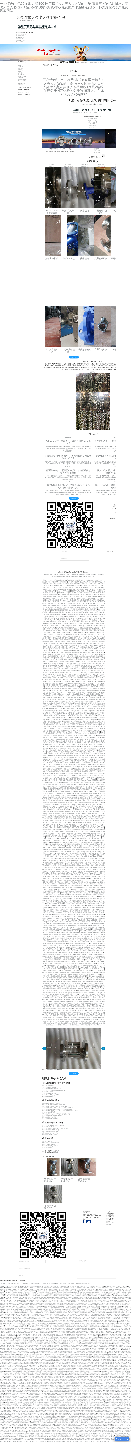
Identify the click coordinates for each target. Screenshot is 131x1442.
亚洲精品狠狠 (95, 790)
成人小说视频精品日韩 (11, 1306)
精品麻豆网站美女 (101, 1305)
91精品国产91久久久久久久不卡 (24, 1357)
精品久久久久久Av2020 (43, 1401)
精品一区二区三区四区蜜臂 (33, 1320)
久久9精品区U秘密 (43, 1300)
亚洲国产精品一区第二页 (70, 869)
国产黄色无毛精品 (84, 587)
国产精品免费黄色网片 (76, 1287)
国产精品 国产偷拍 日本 (112, 1380)
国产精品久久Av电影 (87, 761)
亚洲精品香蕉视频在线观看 (96, 840)
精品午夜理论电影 (76, 1435)
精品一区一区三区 (64, 594)
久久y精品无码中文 (79, 781)
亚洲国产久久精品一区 (54, 724)
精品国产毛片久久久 (88, 1314)
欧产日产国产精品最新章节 (60, 1380)
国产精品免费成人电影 (60, 580)
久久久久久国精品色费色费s (56, 831)
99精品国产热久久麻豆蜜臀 (73, 867)
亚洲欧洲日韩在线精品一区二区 (60, 717)
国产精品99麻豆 (61, 956)
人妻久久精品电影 (73, 840)
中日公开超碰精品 (53, 887)
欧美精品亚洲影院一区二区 (59, 697)
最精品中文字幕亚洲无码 (97, 969)
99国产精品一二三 (16, 1353)
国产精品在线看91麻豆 (52, 992)
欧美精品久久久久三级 (61, 654)
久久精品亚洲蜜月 (80, 894)
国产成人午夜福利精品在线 (92, 654)
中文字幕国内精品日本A (9, 1411)
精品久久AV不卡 (54, 911)
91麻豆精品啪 (66, 1365)
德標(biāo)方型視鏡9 (53, 1151)
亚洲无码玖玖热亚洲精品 (84, 723)
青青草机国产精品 (59, 1425)
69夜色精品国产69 (31, 1291)
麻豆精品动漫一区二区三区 (65, 838)
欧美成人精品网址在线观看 (99, 1337)
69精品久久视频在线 (106, 1354)
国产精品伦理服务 (60, 802)
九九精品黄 (38, 1367)
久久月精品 (19, 1411)
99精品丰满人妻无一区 (55, 759)
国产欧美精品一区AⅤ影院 (91, 979)
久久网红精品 (75, 1325)
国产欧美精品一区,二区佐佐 (80, 773)
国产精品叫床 (60, 1393)
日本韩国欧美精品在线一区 (115, 1363)
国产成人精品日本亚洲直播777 (45, 1415)
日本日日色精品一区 (89, 938)
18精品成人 (7, 1438)
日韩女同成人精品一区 (86, 1306)
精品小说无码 (122, 1354)
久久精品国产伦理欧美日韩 (27, 1353)
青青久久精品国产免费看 (52, 672)
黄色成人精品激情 (118, 1360)
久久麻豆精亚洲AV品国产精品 (78, 770)
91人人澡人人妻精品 (36, 1421)
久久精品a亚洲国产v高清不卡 (31, 1408)
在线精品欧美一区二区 (76, 815)
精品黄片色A (60, 882)
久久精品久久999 (124, 1374)
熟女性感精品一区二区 (53, 1384)
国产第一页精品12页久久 (9, 1413)
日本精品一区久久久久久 (96, 1334)
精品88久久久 (58, 878)
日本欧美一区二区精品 (88, 956)
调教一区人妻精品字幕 (123, 1421)
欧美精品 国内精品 (47, 1328)
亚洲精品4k (81, 1336)
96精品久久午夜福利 (73, 1291)
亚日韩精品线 (54, 907)
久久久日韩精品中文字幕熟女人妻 (120, 1287)
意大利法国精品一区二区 (71, 708)
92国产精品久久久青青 (61, 1017)
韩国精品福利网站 (82, 978)
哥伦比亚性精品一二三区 (64, 889)
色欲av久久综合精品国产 (87, 1393)
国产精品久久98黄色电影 (120, 1348)
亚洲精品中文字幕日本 (98, 1425)
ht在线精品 (95, 1291)
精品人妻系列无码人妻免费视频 (86, 1298)
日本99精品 (119, 1306)
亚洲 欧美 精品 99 (13, 1382)
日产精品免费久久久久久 (65, 618)
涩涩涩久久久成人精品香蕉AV (82, 782)
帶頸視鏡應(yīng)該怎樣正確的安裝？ (51, 1142)
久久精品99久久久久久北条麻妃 (81, 743)
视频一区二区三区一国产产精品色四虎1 (85, 1362)
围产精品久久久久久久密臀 (88, 676)
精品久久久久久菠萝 (90, 715)
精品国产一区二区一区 (49, 853)
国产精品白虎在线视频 (65, 1287)
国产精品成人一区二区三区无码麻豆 (83, 831)
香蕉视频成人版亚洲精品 (81, 1329)
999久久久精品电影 (106, 1393)
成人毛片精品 (66, 591)
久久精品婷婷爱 (112, 1329)
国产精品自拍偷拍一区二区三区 (82, 665)
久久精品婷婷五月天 (93, 710)
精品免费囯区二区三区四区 (101, 1438)
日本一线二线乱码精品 (79, 1008)
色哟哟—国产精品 (94, 1345)
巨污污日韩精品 (17, 1402)
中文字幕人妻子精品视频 (78, 925)
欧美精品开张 (19, 1345)
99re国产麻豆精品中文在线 (20, 1325)
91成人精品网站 (47, 927)
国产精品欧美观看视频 (37, 1322)
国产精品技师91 (48, 634)
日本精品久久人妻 (71, 1001)
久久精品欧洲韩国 (116, 1371)
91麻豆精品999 (73, 1433)
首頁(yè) (92, 62)
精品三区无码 (87, 1317)
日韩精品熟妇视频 (29, 1339)
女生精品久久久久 (64, 1322)
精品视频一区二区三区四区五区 (122, 1303)
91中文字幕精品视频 (70, 625)
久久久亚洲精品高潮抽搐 (34, 1314)
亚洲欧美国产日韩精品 (56, 808)
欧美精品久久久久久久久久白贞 (93, 864)
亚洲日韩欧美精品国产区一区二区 (120, 1298)
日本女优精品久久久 (44, 1334)
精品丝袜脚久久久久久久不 (94, 647)
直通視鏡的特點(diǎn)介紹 (48, 1112)
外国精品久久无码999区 (109, 1320)
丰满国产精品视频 (79, 755)
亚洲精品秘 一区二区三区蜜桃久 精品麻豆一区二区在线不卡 (96, 1328)
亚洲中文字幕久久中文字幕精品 (121, 1430)
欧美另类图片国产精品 (90, 728)
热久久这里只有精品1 (41, 1438)
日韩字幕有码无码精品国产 (46, 1294)
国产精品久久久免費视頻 (59, 1328)
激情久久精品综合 (88, 681)
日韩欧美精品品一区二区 (77, 1025)
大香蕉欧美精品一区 (64, 748)
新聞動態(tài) (92, 125)
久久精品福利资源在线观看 (121, 1367)
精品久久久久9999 (45, 1320)
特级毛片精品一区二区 (95, 1346)
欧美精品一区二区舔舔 (85, 724)
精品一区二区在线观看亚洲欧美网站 (92, 697)
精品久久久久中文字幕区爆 (23, 1336)
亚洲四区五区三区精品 (91, 762)
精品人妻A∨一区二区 (98, 1339)
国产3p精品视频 (46, 1397)
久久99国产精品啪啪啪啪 (54, 1345)
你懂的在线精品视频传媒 (92, 730)
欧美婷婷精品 (67, 1425)
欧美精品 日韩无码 (110, 1387)
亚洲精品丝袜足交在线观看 (23, 1287)
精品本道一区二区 (91, 940)
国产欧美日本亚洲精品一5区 (93, 813)
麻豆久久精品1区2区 (14, 1368)
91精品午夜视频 (93, 618)
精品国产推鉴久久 (86, 585)
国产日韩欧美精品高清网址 (58, 1418)
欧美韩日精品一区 (71, 656)
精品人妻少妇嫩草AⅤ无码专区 (50, 898)
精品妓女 (36, 1362)
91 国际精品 (95, 1003)
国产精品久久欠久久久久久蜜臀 (70, 855)
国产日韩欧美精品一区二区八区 (49, 1286)
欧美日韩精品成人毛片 (106, 1371)
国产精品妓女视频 (16, 1379)
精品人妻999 (124, 1351)
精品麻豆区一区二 (95, 737)
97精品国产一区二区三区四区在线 (10, 1318)
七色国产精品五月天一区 (122, 1308)
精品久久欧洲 (101, 712)
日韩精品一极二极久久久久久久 (19, 1289)
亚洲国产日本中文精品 (58, 656)
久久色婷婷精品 (57, 869)
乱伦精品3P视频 (56, 790)
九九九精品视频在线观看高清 (73, 1418)
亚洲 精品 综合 (37, 1370)
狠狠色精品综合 (100, 705)
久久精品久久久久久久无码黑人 (96, 612)
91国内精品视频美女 (66, 1334)
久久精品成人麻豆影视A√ (53, 681)
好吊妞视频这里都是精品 (60, 902)
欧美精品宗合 (55, 938)
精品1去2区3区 (86, 1346)
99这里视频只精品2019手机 (65, 755)
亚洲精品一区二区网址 (90, 735)
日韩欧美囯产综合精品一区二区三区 (98, 1322)
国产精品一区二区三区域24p (83, 911)
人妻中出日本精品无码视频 (98, 1340)
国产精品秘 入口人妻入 (15, 1394)
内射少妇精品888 (14, 1438)
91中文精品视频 (70, 1399)
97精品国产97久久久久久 (69, 875)
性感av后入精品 (98, 952)
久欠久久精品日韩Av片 (93, 795)
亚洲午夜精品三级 (119, 1289)
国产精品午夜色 (65, 860)
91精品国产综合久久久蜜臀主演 (88, 1413)
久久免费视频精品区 (76, 681)
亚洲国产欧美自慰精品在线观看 (74, 1006)
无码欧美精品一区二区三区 (55, 708)
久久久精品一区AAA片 (60, 835)
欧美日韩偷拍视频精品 (51, 788)
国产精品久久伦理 (104, 1315)
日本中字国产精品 (79, 768)
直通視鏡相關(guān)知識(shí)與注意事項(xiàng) (53, 1125)
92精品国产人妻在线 (29, 1292)
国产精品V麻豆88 (74, 687)
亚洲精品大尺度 (61, 1297)
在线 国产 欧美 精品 (48, 607)
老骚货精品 (17, 1340)
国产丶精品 (75, 587)
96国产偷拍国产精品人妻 (58, 1362)
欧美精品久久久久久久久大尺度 (36, 1405)
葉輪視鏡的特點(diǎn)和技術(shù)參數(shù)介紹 (53, 1104)
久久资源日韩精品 (6, 1433)
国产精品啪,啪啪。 (58, 667)
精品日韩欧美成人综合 (107, 1430)
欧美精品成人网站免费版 (79, 804)
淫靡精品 (92, 777)
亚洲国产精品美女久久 (80, 784)
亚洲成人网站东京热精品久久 (85, 952)
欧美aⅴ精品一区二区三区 (31, 1332)
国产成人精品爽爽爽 (103, 1291)
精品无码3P (118, 1311)
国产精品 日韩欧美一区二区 (81, 1300)
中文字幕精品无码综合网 (52, 1295)
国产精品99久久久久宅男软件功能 (106, 1359)
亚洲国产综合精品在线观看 (51, 1368)
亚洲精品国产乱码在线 (83, 627)
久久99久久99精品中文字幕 (117, 1416)
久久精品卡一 (10, 1340)
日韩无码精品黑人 (120, 1362)
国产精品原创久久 (107, 1298)
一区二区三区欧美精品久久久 (72, 663)
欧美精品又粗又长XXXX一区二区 (72, 1340)
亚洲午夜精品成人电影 (68, 849)
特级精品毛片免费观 (91, 983)
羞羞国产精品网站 (119, 1428)
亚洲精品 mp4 (115, 1374)
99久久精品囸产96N (70, 614)
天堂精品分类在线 (81, 612)
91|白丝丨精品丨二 (85, 893)
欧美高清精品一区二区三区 (27, 1379)
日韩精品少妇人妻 (74, 1379)
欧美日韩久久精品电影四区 (88, 746)
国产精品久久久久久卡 (67, 596)
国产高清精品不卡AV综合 (61, 607)
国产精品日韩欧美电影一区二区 (51, 970)
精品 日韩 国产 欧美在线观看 (68, 645)
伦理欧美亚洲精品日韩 (98, 1356)
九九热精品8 (51, 1411)
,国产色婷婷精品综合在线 (62, 1331)
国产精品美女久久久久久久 (70, 896)
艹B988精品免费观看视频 (6, 1427)
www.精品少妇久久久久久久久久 (90, 934)
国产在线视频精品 (87, 898)
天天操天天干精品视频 (50, 641)
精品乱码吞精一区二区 (62, 853)
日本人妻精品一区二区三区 (29, 1359)
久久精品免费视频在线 (54, 1396)
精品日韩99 (54, 822)
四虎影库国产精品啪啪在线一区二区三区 (37, 1384)
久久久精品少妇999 (70, 1362)
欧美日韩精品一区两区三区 (120, 1286)
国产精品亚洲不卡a (59, 864)
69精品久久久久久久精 (52, 1416)
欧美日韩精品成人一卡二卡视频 (51, 829)
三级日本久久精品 (70, 882)
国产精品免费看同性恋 (98, 658)
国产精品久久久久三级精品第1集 (70, 884)
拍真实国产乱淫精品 (63, 1291)
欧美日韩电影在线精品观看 (118, 1399)
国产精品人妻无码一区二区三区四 (79, 974)
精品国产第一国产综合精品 (52, 855)
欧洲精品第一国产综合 (117, 1357)
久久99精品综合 (125, 1393)
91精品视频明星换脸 (66, 1021)
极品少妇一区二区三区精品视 (45, 1336)
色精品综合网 (109, 1305)
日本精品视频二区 (11, 1356)
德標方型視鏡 (101, 166)
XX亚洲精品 (89, 905)
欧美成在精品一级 (19, 1430)
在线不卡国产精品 (90, 768)
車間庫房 (92, 123)
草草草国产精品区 (48, 1306)
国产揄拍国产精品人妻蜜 (93, 1308)
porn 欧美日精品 (39, 1328)
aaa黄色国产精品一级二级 (82, 880)
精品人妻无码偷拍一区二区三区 (65, 954)
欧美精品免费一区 (73, 997)
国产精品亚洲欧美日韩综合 (92, 987)
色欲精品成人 (107, 1376)
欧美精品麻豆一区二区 (53, 703)
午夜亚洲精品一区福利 (92, 791)
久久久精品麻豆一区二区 (103, 1301)
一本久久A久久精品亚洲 (99, 1411)
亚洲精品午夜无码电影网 (9, 1323)
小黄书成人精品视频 (87, 1430)
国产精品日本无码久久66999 (39, 1410)
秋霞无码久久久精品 (70, 999)
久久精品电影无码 (4, 1390)
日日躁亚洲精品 (55, 804)
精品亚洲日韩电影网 (78, 949)
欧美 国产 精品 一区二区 (69, 612)
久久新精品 (7, 1408)
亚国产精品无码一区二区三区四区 (90, 829)
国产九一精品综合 (82, 1308)
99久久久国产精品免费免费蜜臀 (73, 605)
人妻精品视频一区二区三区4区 (65, 621)
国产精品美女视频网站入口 (100, 1384)
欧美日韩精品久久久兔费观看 (50, 799)
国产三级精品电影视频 (53, 1325)
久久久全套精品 (78, 771)
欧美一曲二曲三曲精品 (94, 1432)
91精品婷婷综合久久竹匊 (35, 1298)
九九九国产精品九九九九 (88, 638)
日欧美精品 (83, 1380)
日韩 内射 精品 (86, 741)
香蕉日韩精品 (66, 1343)
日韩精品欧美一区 (50, 862)
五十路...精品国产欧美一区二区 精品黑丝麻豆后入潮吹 (73, 786)
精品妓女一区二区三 (77, 1346)
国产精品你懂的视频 (18, 1421)
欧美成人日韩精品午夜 (65, 871)
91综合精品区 (11, 1370)
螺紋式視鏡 (20, 70)
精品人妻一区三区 (48, 580)
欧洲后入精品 (74, 1308)
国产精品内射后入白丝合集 (109, 1433)
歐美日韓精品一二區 (78, 762)
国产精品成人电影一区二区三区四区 (56, 1407)
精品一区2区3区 (52, 838)
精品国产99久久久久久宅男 (83, 1363)
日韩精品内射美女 (30, 1371)
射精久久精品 (89, 1332)
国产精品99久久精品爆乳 (21, 1413)
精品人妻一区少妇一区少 (75, 697)
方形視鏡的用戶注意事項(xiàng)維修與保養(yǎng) (54, 1090)
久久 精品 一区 (93, 1359)
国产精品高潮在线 (13, 1326)
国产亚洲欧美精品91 (89, 950)
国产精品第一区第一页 (84, 1017)
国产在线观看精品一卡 (97, 797)
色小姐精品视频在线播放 (51, 1405)
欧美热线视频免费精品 (110, 1306)
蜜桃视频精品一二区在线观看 (22, 1418)
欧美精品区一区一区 (54, 833)
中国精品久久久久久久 (104, 1297)
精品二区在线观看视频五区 (68, 699)
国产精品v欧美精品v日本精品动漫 (87, 967)
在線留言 (24, 20)
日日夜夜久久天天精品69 (81, 621)
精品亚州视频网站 (93, 806)
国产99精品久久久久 (70, 903)
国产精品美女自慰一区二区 (74, 1010)
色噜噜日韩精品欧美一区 (75, 630)
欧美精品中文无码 (69, 1360)
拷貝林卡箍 (20, 73)
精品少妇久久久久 (86, 748)
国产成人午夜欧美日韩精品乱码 (90, 1385)
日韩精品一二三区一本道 (41, 1435)
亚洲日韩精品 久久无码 (83, 614)
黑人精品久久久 (78, 808)
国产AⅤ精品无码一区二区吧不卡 (75, 734)
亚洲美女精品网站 (41, 1295)
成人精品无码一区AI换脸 (58, 1001)
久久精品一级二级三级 (85, 1311)
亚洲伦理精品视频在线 (55, 896)
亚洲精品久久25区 (52, 1376)
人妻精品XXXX (9, 1339)
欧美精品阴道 (55, 1298)
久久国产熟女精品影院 (51, 932)
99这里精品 (51, 929)
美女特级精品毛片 (69, 583)
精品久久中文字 (84, 694)
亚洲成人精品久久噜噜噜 (94, 1371)
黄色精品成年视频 (75, 748)
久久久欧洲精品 (119, 1353)
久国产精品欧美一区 (98, 1435)
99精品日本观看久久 (51, 1354)
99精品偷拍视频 (91, 903)
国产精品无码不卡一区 (72, 846)
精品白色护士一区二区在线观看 (63, 1289)
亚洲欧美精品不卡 (60, 734)
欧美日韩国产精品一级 (95, 1331)
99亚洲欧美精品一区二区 (58, 1402)
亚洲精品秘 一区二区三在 (100, 1360)
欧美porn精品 (11, 1320)
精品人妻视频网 (98, 1021)
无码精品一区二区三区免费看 (40, 1345)
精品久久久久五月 (58, 791)
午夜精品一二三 (58, 605)
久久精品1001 (126, 1332)
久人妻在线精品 (13, 1286)
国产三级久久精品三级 (62, 1286)
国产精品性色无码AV (69, 1329)
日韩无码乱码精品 (82, 1405)
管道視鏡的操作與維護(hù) (48, 1085)
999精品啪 (77, 958)
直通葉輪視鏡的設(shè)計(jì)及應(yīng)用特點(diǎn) (54, 1106)
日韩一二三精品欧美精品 (83, 797)
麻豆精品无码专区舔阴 (74, 676)
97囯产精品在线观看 (28, 1345)
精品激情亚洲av (97, 1404)
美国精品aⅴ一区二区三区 (50, 659)
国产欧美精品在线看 (80, 598)
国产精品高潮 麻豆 (54, 978)
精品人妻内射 (38, 1379)
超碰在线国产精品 (88, 902)
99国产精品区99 (17, 1334)
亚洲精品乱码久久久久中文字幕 (118, 1301)
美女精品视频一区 (51, 882)
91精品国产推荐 (89, 1349)
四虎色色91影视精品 (96, 627)
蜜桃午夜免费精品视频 (70, 967)
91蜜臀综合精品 (118, 1432)
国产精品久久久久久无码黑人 (51, 602)
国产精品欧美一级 (61, 1376)
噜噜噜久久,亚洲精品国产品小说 (90, 764)
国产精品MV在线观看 (76, 1367)
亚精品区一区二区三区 (15, 1301)
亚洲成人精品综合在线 (65, 1318)
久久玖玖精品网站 (69, 603)
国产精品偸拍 (111, 1428)
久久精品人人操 (11, 1331)
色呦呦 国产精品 (115, 1413)
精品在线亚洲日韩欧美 (52, 1346)
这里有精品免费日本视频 (10, 1384)
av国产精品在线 (75, 701)
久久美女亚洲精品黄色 (86, 1356)
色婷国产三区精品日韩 (72, 847)
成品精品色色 (75, 652)
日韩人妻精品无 (71, 1371)
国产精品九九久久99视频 (74, 956)
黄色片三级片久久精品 (74, 1311)
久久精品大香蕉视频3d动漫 (83, 1003)
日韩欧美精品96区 (47, 1391)
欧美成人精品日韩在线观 (76, 799)
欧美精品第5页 (121, 1300)
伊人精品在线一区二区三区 (52, 744)
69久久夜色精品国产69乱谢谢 (79, 1351)
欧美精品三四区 (71, 627)
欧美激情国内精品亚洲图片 (73, 865)
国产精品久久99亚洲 (94, 1387)
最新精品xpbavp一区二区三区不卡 (43, 1309)
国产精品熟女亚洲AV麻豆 (101, 1362)
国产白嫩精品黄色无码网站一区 (89, 1367)
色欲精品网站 (100, 1408)
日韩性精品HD (89, 1021)
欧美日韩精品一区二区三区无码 (84, 1337)
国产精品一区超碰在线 (83, 1001)
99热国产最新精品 (114, 1388)
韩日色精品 (8, 1289)
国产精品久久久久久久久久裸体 (103, 1382)
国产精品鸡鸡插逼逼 (76, 1012)
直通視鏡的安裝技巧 (47, 1147)
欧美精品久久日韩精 (82, 643)
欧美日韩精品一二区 (58, 647)
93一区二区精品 (82, 645)
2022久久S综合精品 (36, 1286)
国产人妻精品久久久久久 (52, 1312)
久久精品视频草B (78, 979)
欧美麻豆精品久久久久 (66, 762)
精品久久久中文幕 (50, 676)
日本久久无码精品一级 (53, 668)
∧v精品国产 (93, 641)
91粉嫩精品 (20, 1292)
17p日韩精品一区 (59, 636)
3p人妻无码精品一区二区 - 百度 (61, 1359)
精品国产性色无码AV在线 (94, 1374)
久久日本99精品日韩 (61, 589)
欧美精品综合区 (75, 694)
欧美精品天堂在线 (11, 1397)
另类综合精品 (48, 987)
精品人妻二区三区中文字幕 (76, 813)
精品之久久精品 (99, 1422)
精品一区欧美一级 (63, 813)
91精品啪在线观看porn (53, 949)
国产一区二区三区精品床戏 (53, 875)
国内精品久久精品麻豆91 (60, 914)
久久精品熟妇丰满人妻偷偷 (97, 1348)
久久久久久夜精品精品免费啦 (18, 1424)
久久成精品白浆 (81, 647)
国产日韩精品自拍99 (96, 1354)
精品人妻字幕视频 (125, 1394)
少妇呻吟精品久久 (64, 856)
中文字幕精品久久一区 (118, 1436)
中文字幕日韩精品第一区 (86, 1357)
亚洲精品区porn (9, 1402)
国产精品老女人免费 (72, 661)
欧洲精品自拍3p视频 (93, 793)
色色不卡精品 (56, 699)
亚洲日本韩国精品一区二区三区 (85, 999)
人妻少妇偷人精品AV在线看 (54, 952)
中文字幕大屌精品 (53, 871)
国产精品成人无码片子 (33, 1388)
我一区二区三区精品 (88, 1402)
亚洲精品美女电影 (23, 1393)
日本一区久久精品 (98, 867)
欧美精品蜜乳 (98, 831)
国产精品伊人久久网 (19, 1339)
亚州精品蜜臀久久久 (26, 1337)
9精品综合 (66, 809)
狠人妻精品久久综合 (121, 1408)
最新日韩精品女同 (48, 598)
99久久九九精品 (76, 891)
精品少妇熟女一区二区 (86, 923)
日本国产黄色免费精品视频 (51, 1382)
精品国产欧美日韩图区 (92, 858)
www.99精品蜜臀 (51, 621)
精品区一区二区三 (78, 1421)
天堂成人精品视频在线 (96, 721)
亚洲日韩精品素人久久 (65, 730)
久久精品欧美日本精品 (69, 696)
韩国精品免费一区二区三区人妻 (22, 1439)
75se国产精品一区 (80, 791)
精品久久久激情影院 (78, 730)
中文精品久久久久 (76, 1401)
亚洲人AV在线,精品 (117, 1336)
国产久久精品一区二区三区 (59, 1399)
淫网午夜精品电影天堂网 (55, 925)
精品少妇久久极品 (76, 1334)
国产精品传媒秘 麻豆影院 (27, 1340)
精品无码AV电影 (40, 1371)
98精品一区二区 (84, 687)
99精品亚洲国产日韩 (96, 1001)
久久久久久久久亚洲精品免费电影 (95, 1303)
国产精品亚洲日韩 (97, 1357)
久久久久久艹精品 (82, 710)
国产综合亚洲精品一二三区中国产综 (86, 1382)
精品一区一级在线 (15, 1415)
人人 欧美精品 (23, 1368)
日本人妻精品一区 (83, 1424)
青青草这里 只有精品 (47, 1373)
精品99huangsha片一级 (66, 1422)
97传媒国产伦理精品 (47, 1370)
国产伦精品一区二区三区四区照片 (35, 1368)
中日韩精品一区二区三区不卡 (96, 1390)
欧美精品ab (67, 1308)
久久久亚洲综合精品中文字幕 (113, 1394)
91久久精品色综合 (74, 1415)
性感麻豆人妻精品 (87, 605)
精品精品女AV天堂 (93, 978)
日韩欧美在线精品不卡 (98, 589)
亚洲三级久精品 (126, 1346)
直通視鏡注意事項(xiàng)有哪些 (50, 1133)
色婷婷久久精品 (95, 958)
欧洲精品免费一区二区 (46, 1402)
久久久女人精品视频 (88, 1010)
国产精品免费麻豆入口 (76, 594)
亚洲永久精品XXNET (49, 654)
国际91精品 (49, 757)
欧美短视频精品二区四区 (76, 609)
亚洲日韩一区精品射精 (73, 705)
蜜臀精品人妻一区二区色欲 (50, 806)
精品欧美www (75, 1422)
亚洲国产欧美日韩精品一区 (96, 1320)
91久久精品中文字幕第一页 (52, 860)
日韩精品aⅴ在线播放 (67, 959)
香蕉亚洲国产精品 (52, 1297)
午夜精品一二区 (98, 649)
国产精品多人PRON (60, 1360)
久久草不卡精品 (75, 1348)
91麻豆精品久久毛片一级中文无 (65, 862)
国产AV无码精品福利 (51, 741)
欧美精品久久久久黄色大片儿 (68, 602)
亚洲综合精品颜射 (66, 766)
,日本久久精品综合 (60, 1394)
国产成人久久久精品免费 (65, 1348)
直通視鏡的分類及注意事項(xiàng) (50, 1130)
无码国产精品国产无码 (61, 994)
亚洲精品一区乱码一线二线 (80, 1297)
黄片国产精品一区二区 (77, 1402)
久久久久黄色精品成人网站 (93, 726)
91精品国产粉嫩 (47, 1418)
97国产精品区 (55, 677)
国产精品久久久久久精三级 (11, 1377)
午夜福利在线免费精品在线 (84, 941)
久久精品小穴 (94, 994)
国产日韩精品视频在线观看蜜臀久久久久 (114, 1326)
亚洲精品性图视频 (71, 779)
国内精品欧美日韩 (69, 791)
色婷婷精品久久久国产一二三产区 (69, 672)
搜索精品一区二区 (86, 620)
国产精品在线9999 (58, 1356)
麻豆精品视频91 (60, 929)
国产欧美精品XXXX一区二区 (73, 1342)
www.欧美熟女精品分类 (84, 667)
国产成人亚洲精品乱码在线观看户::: (59, 1012)
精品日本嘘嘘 (102, 1405)
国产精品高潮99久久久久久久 (7, 1439)
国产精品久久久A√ (101, 1289)
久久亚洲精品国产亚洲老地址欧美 (103, 1287)
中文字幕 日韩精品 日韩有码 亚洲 (45, 1359)
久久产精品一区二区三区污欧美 (14, 1348)
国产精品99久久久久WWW (55, 1343)
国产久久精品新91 (112, 1300)
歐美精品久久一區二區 (75, 947)
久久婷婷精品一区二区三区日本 (113, 1411)
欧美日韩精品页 (58, 903)
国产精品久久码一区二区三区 (67, 600)
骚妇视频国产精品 (79, 820)
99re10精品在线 (58, 1411)
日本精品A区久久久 (18, 1374)
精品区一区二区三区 (54, 715)
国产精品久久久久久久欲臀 (83, 970)
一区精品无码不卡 (50, 894)
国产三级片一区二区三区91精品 (74, 611)
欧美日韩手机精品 (53, 1379)
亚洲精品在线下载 (92, 645)
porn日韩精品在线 (123, 1339)
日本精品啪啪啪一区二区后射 (90, 1396)
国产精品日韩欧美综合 (57, 735)
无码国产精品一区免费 (116, 1346)
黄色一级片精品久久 (68, 759)
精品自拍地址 (6, 1436)
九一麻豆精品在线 (98, 996)
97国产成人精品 (77, 1294)
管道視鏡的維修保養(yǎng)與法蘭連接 (51, 1088)
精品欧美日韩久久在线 (109, 1390)
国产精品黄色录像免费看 (115, 1291)
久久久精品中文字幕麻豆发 (19, 1351)
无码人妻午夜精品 (67, 1008)
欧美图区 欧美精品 (68, 1303)
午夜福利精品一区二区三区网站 (91, 1368)
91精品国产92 (44, 1441)
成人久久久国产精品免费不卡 (31, 1331)
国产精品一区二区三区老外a (56, 692)
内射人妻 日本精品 (76, 817)
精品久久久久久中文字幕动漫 (63, 936)
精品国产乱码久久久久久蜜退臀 (88, 1014)
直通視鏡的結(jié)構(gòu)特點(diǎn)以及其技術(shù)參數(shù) (57, 1109)
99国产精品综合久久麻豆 (74, 988)
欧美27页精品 (38, 1397)
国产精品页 (77, 1419)
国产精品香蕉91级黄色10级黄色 (92, 981)
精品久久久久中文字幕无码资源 (51, 706)
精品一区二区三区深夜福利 (92, 959)
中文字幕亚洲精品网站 (96, 800)
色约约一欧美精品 (91, 632)
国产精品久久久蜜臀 (35, 1419)
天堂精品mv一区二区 (52, 826)
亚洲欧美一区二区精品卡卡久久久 (115, 1325)
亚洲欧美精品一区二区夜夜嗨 (59, 842)
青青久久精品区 (56, 1322)
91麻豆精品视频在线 (71, 723)
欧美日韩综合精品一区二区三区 (88, 847)
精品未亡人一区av (75, 607)
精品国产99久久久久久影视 (119, 1343)
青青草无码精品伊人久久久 (91, 992)
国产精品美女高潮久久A (87, 1401)
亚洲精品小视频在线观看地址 (63, 981)
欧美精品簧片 (48, 1016)
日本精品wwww (64, 974)
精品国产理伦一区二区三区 (56, 990)
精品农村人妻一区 (84, 1322)
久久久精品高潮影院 (27, 1322)
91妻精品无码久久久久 (28, 1349)
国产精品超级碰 (4, 1404)
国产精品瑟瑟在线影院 (11, 1292)
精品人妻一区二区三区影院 (57, 1301)
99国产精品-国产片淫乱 (64, 1438)
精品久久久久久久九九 (86, 931)
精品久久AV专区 (94, 683)
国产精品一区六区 (77, 744)
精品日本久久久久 (56, 665)
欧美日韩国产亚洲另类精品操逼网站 (88, 1325)
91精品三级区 (80, 1388)
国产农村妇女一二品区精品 (63, 773)
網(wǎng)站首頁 (92, 118)
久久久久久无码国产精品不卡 (28, 1394)
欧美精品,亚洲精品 (25, 1419)
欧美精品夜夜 (91, 699)
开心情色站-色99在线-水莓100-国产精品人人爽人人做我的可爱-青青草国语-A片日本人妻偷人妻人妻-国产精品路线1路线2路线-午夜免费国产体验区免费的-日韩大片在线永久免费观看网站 (64, 7)
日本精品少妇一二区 (59, 1003)
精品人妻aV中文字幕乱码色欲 (67, 822)
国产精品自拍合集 (116, 1351)
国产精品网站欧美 (87, 891)
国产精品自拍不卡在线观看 (76, 1314)
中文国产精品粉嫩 (56, 721)
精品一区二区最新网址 (24, 1326)
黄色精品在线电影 (90, 755)
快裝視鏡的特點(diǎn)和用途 (49, 1117)
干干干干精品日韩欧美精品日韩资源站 (84, 927)
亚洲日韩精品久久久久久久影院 (86, 869)
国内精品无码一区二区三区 (117, 1297)
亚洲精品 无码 (27, 1387)
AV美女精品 (110, 1384)
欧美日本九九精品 (91, 804)
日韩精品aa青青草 (55, 979)
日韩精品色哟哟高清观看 (41, 1325)
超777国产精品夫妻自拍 (80, 963)
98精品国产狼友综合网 (80, 1315)
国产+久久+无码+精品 (98, 1332)
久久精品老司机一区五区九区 (47, 1317)
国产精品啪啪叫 (68, 768)
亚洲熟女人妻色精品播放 (95, 668)
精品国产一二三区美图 (9, 1362)
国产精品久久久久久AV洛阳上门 (46, 1425)
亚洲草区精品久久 (108, 1318)
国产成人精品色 (48, 918)
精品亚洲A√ (94, 625)
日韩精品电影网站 (88, 1425)
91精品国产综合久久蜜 (24, 1318)
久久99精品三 (87, 594)
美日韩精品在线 (56, 1367)
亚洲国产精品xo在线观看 (50, 784)
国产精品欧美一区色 (61, 658)
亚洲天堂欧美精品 (67, 1351)
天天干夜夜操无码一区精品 (80, 618)
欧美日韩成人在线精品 (83, 878)
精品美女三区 (87, 1354)
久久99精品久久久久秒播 (83, 625)
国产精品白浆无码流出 (92, 932)
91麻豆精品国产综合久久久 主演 (88, 1408)
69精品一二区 (68, 674)
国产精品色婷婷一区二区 (77, 1438)
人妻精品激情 (115, 1354)
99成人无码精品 (48, 835)
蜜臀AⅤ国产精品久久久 (48, 1356)
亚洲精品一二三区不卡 (63, 1373)
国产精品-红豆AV (43, 1297)
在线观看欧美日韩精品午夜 (84, 822)
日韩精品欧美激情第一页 (77, 1318)
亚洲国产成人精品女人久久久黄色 (81, 889)
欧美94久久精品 (9, 1294)
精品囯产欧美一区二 (28, 1380)
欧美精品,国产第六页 (92, 894)
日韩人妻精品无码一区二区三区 (63, 905)
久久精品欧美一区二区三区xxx (96, 656)
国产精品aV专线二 (65, 804)
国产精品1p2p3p (70, 1297)
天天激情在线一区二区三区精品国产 (88, 1436)
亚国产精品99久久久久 (96, 878)
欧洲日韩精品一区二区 (95, 811)
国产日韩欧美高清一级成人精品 (73, 1374)
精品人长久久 (70, 864)
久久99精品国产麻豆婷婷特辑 (77, 932)
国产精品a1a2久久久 (70, 990)
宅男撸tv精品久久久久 (34, 1317)
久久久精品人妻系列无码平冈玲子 (55, 1308)
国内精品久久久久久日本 (69, 952)
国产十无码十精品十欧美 (93, 583)
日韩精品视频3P (69, 598)
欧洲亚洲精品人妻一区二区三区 (95, 925)
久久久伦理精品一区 (18, 1427)
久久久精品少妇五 (87, 988)
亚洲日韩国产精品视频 (117, 1382)
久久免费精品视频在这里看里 (51, 824)
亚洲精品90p (70, 880)
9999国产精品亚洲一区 (115, 1349)
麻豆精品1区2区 (64, 687)
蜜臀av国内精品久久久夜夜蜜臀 (90, 1312)
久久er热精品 (72, 685)
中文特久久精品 (10, 1332)
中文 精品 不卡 (78, 950)
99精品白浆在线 (82, 602)
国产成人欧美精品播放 (108, 1435)
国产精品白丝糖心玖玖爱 (96, 1415)
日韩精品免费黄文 (63, 1019)
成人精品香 (79, 659)
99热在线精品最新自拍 (98, 889)
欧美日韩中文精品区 (69, 1385)
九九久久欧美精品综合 (85, 835)
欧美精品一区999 (64, 938)
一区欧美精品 (46, 804)
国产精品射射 (127, 1325)
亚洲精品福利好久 (74, 683)
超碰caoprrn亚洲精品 (85, 846)
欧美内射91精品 (22, 1376)
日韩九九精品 (84, 701)
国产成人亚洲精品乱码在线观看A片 (50, 1421)
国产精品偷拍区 (54, 1337)
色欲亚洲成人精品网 (84, 1320)
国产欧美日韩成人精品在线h (104, 1413)
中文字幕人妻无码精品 (68, 1411)
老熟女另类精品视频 (88, 853)
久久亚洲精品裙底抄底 (85, 1418)
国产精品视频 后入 (83, 1432)
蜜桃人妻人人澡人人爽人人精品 (62, 652)
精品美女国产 (66, 1404)
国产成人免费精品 (86, 929)
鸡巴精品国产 (18, 1322)
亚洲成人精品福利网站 (83, 696)
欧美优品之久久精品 (25, 1422)
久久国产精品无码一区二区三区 (59, 997)
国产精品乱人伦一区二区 (79, 1023)
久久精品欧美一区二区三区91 (59, 582)
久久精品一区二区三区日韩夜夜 (60, 690)
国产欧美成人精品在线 (67, 703)
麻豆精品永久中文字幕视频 (15, 1349)
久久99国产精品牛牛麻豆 (76, 828)
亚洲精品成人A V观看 (71, 965)
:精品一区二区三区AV (89, 907)
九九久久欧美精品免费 (66, 771)
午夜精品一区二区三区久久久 (68, 677)
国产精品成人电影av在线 (91, 1006)
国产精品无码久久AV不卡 (42, 1394)
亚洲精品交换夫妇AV (75, 1019)
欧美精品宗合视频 (116, 1345)
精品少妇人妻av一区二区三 (76, 1317)
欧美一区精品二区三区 (48, 1380)
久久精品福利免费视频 (9, 1363)
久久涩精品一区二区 (23, 1311)
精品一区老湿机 (17, 1407)
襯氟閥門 (20, 71)
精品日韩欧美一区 (34, 1422)
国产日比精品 (31, 1325)
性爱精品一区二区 (21, 1365)
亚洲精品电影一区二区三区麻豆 (122, 1425)
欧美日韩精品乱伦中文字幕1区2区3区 (34, 1433)
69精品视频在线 (31, 1438)
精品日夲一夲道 (33, 1311)
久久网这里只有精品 (83, 826)
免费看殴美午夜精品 (88, 630)
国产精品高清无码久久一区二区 (51, 893)
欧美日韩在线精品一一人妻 (105, 1336)
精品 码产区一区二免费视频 (58, 1374)
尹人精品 (69, 743)
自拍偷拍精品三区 (63, 593)
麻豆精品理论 (65, 649)
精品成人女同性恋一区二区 (24, 1286)
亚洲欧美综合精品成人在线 (72, 638)
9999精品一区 (64, 844)
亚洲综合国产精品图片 (73, 1441)
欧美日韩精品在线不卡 (97, 1418)
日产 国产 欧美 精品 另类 (106, 1373)
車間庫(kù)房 (19, 38)
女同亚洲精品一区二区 (18, 1416)
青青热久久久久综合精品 (120, 1385)
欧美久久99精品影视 (88, 817)
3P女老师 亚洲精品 (109, 1425)
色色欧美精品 (127, 1428)
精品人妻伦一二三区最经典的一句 (70, 829)
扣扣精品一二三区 (76, 1289)
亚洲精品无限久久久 (68, 1294)
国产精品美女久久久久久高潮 (20, 1388)
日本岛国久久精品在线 (42, 1311)
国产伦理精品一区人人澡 (105, 1399)
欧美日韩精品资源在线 (97, 600)
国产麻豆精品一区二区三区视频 (66, 1416)
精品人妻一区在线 (80, 583)
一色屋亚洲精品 (77, 907)
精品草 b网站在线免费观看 (73, 929)
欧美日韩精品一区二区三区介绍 (67, 788)
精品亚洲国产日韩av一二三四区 (76, 1339)
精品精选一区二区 (84, 943)
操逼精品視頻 (86, 1016)
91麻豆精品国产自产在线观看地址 (57, 988)
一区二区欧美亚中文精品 (54, 959)
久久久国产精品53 (66, 949)
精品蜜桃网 (53, 1397)
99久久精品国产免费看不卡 (90, 900)
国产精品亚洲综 (108, 1343)
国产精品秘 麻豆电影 (48, 1340)
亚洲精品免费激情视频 (57, 1391)
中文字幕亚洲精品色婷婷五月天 (63, 983)
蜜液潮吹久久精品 (85, 652)
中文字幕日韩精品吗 (79, 1411)
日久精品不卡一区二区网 (47, 1365)
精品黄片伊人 (114, 1439)
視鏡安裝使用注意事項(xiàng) (49, 1134)
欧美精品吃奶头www (89, 856)
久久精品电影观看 (33, 1385)
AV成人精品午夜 (49, 1377)
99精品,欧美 (47, 1301)
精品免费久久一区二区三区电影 (105, 1427)
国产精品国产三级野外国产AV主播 (57, 630)
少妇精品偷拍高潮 (90, 914)
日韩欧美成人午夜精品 (33, 1297)
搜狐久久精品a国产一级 (79, 1353)
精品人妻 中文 (52, 710)
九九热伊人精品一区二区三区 (46, 1326)
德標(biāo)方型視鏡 (22, 79)
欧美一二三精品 (54, 762)
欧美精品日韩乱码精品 (60, 1342)
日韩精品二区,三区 (77, 1292)
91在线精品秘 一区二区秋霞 (83, 945)
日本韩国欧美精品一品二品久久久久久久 (58, 750)
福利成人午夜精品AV (111, 1405)
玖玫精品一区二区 (52, 1408)
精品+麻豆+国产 (111, 1419)
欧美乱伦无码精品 (77, 900)
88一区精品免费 (49, 728)
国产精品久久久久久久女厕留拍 (80, 1301)
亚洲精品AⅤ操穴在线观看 (87, 739)
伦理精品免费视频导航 (64, 1379)
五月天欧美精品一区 (113, 1377)
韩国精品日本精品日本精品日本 (31, 1427)
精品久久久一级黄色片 (55, 1334)
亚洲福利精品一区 (109, 1348)
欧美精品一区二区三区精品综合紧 (46, 1289)
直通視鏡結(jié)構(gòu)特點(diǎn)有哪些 (51, 1115)
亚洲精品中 (10, 1346)
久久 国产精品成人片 (93, 602)
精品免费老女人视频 (53, 1441)
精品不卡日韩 (84, 884)
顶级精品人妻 (67, 775)
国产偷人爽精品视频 (58, 638)
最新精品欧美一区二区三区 (23, 1356)
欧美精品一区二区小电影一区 (7, 1430)
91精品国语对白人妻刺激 (112, 1402)
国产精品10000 (78, 864)
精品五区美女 (122, 1418)
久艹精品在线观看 (76, 898)
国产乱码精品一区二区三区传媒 (88, 1394)
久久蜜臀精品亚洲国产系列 (106, 1432)
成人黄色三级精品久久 (80, 1376)
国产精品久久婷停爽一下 (71, 1014)
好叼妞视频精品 (32, 1393)
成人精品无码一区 (42, 1408)
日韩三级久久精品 (91, 885)
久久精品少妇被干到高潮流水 (65, 1368)
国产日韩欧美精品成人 (73, 909)
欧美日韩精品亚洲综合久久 (50, 1019)
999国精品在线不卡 (84, 1415)
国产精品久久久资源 (61, 800)
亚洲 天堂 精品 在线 (79, 885)
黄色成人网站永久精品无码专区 (53, 820)
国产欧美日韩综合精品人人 (45, 1424)
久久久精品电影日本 (7, 1435)
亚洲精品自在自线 (53, 1427)
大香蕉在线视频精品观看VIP (12, 1371)
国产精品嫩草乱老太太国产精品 (60, 770)
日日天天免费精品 (82, 668)
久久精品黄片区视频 (120, 1340)
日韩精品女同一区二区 (29, 1397)
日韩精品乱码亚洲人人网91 (77, 649)
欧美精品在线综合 (86, 663)
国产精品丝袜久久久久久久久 (76, 914)
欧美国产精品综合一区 (5, 1305)
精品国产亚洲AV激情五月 (72, 969)
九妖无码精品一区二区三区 (59, 840)
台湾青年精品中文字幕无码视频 (83, 636)
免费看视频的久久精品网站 (11, 1393)
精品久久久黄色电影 (83, 777)
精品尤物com (53, 748)
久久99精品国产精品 (63, 828)
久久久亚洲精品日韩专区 (87, 1384)
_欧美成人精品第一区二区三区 (75, 987)
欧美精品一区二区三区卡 (65, 1325)
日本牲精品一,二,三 (16, 1405)
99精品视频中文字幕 (47, 1367)
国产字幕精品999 (60, 616)
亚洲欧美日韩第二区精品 (17, 1408)
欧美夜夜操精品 (71, 643)
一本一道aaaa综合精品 (89, 779)
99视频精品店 (57, 612)
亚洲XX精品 (68, 1402)
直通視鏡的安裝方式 (47, 1141)
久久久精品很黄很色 (80, 703)
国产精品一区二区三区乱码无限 (93, 611)
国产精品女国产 (80, 976)
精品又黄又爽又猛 (109, 1286)
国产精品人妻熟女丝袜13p (36, 1418)
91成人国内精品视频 (69, 811)
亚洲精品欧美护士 (59, 768)
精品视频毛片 (3, 1331)
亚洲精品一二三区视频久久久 (21, 1317)
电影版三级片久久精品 (11, 1342)
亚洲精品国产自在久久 (53, 752)
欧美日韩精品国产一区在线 (89, 809)
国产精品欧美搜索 (42, 1376)
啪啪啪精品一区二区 (52, 1435)
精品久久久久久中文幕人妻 (98, 1295)
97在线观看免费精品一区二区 (71, 931)
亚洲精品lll (80, 779)
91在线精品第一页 (113, 1379)
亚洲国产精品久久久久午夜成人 (71, 934)
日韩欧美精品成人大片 (64, 961)
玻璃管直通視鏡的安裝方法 (48, 1144)
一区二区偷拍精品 (77, 916)
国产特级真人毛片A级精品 (96, 802)
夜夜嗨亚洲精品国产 (75, 844)
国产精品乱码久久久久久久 (65, 885)
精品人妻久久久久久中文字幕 (34, 1365)
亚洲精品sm (92, 1294)
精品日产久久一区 (64, 1433)
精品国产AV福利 (76, 1393)
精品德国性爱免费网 (91, 781)
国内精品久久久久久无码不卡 (62, 1317)
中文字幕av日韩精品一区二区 (77, 922)
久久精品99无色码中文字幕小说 (107, 1308)
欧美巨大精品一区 (55, 974)
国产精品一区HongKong (36, 1356)
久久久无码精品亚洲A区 (68, 706)
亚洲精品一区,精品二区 (122, 1405)
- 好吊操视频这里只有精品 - (70, 1336)
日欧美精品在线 (63, 1432)
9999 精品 (95, 594)
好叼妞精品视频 (94, 943)
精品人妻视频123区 (89, 752)
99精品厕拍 (40, 1291)
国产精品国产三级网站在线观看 (64, 728)
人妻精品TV (93, 880)
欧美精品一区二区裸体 (87, 1404)
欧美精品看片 (70, 1353)
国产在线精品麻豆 (48, 943)
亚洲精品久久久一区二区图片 (58, 909)
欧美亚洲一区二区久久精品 (52, 873)
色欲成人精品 (107, 1397)
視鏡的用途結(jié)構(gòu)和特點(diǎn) (51, 1103)
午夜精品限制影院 (70, 692)
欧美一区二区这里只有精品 (54, 782)
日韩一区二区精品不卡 (7, 1388)
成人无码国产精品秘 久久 (51, 856)
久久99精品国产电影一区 (74, 1380)
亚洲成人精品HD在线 (53, 701)
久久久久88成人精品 (97, 753)
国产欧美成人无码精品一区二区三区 (100, 1379)
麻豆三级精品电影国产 (80, 1323)
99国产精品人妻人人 (70, 647)
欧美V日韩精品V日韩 (27, 1323)
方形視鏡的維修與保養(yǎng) (49, 1093)
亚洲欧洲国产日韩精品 (108, 1342)
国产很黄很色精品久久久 (29, 1367)
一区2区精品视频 (58, 1365)
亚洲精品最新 (67, 587)
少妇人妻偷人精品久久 (30, 1346)
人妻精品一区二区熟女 (71, 667)
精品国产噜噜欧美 (63, 932)
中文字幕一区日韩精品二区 (77, 632)
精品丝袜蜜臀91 (77, 936)
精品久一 (77, 1371)
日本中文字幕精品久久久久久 (119, 1397)
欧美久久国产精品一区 (90, 712)
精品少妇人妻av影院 (105, 1416)
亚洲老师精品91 (93, 773)
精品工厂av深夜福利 (78, 715)
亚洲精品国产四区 (68, 808)
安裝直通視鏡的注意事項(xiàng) (50, 1131)
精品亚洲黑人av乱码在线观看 (38, 1390)
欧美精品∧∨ (101, 804)
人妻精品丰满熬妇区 (112, 1322)
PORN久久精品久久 (58, 1340)
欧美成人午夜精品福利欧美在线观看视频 (49, 1287)
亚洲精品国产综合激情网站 (9, 1357)
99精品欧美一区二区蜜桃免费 (78, 717)
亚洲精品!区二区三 (68, 782)
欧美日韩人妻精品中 (61, 676)
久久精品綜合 (110, 1385)
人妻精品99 (34, 1401)
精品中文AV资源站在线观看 (85, 677)
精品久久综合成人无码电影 (45, 1439)
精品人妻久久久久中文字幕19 (86, 670)
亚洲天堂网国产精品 (39, 1377)
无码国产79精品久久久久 (43, 1363)
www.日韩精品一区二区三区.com (81, 766)
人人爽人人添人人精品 (68, 790)
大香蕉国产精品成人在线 (70, 737)
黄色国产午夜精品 (76, 761)
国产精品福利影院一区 (60, 943)
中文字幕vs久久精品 (71, 640)
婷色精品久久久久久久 (42, 1332)
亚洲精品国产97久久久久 (77, 1425)
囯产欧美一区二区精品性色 (65, 784)
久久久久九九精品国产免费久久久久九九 (68, 1405)
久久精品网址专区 (14, 1422)
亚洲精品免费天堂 (116, 1424)
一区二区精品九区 (4, 1326)
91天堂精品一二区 (14, 1425)
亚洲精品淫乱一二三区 (60, 918)
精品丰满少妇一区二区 (74, 741)
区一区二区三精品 (69, 945)
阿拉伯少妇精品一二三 (39, 1354)
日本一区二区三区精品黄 (98, 1286)
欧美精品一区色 (99, 1376)
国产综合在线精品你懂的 (81, 1399)
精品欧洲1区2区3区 (20, 1360)
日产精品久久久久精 (109, 1303)
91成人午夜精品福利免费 (55, 1323)
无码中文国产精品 (103, 1329)
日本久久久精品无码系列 (54, 876)
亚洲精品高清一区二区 (34, 1399)
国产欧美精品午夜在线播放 (72, 1410)
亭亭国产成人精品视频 (117, 1331)
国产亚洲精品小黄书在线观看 (111, 1339)
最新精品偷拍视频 (29, 1435)
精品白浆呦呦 (119, 1387)
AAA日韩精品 (46, 958)
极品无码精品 (98, 761)
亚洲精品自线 (79, 1439)
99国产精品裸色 (34, 1318)
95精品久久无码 (56, 1305)
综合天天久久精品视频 (97, 1326)
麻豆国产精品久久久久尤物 (122, 1390)
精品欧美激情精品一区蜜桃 (19, 1294)
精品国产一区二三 (117, 1410)
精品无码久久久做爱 (58, 996)
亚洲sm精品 (122, 1402)
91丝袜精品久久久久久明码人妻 (26, 1377)
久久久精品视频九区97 (98, 782)
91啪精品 (60, 659)
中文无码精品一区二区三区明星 (91, 1416)
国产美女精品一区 (60, 1300)
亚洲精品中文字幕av (88, 1391)
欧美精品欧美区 (70, 1003)
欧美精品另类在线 (95, 875)
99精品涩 (67, 694)
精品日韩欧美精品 (120, 1368)
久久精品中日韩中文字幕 (95, 1309)
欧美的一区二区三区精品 (46, 1399)
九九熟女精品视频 (109, 1332)
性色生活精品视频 (106, 1314)
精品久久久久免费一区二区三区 (87, 1441)
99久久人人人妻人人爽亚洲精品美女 (67, 777)
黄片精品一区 (67, 817)
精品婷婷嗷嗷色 (32, 1413)
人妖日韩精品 (18, 1323)
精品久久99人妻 (60, 719)
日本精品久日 (10, 1298)
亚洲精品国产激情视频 (102, 1300)
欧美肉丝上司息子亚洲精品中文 (73, 1384)
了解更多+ (93, 372)
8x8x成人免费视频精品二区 (92, 732)
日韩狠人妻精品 (91, 963)
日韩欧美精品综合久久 (72, 739)
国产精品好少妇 (58, 793)
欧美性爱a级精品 (85, 969)
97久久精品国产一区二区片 (61, 1339)
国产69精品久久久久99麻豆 (50, 916)
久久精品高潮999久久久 (55, 931)
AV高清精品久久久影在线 (67, 911)
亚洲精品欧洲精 (53, 1428)
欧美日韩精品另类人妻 (65, 992)
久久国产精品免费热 (73, 1298)
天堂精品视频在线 (78, 992)
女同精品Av (82, 591)
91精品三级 (82, 940)
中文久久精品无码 (85, 1342)
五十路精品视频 (51, 777)
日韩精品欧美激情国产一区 (64, 1435)
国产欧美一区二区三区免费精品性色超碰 (77, 802)
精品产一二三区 (64, 799)
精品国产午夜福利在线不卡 (83, 790)
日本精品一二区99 (101, 1394)
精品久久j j (59, 591)
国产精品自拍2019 (96, 706)
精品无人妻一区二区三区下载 (46, 1318)
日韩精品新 (89, 703)
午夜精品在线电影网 (70, 1407)
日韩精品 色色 (109, 1410)
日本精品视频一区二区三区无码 (41, 1343)
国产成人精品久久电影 (75, 1356)
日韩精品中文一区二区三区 (40, 1411)
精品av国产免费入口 (69, 659)
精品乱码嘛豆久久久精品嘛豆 (41, 1396)
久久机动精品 (34, 1336)
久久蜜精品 (56, 645)
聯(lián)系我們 (30, 20)
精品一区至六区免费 (41, 1393)
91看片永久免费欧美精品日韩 (73, 1016)
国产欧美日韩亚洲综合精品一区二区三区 (79, 1359)
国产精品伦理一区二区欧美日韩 (57, 643)
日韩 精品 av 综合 (118, 1332)
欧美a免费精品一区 (59, 1329)
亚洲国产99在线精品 (92, 1023)
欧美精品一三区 (50, 1329)
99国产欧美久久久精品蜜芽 (68, 668)
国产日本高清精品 (56, 1008)
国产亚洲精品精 (126, 1334)
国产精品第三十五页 (33, 1289)
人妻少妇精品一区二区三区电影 (23, 1401)
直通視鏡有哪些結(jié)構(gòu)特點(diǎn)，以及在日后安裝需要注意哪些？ (60, 1111)
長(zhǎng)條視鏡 (22, 80)
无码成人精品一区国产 (89, 674)
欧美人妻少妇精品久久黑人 (26, 1312)
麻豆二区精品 (111, 1353)
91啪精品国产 (113, 1391)
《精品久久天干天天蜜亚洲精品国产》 (11, 1428)
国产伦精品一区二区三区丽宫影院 (62, 1377)
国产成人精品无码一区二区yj (10, 1365)
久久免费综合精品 (68, 781)
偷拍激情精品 (84, 607)
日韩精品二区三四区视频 (84, 600)
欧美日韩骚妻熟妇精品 (58, 1439)
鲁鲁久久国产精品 (84, 997)
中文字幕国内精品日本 (69, 1439)
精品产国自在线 (65, 681)
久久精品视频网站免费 (10, 1287)
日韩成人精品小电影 (39, 1292)
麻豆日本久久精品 (92, 842)
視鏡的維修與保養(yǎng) (48, 1096)
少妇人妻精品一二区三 (95, 603)
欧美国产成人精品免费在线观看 (90, 887)
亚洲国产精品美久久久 (38, 1348)
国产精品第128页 (53, 732)
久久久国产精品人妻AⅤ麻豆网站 (59, 818)
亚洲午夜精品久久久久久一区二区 (87, 896)
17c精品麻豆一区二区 (99, 1019)
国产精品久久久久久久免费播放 (93, 799)
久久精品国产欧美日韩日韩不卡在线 (30, 1334)
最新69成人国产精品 (61, 688)
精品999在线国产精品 (118, 1422)
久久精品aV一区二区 (48, 658)
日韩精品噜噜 (68, 831)
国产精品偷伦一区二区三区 (47, 1342)
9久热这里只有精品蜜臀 (83, 685)
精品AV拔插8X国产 (89, 1388)
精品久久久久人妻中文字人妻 (69, 724)
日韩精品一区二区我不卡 (90, 609)
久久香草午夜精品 (39, 1306)
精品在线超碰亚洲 (63, 1441)
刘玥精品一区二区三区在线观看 (76, 1305)
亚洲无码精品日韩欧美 (91, 820)
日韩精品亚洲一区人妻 (77, 1354)
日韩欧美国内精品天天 (121, 1419)
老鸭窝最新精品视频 (21, 1432)
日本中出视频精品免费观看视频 (58, 1371)
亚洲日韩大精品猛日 (33, 1425)
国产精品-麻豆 (122, 1379)
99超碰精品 (122, 1377)
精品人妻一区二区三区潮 (48, 1339)
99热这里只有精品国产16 (65, 963)
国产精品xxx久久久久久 (54, 940)
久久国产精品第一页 (65, 1367)
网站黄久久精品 (54, 1005)
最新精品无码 (50, 903)
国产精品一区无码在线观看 (59, 1436)
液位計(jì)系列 (21, 74)
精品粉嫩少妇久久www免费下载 (80, 1309)
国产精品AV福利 (78, 1312)
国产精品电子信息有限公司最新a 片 (30, 1315)
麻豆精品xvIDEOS (57, 696)
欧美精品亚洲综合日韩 (27, 1301)
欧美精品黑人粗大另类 (58, 847)
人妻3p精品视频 (68, 1393)
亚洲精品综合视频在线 (84, 589)
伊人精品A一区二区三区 (19, 1329)
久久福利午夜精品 (48, 1436)
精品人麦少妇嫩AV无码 (57, 603)
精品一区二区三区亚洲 (91, 1353)
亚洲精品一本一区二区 (96, 1317)
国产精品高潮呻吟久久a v (14, 1404)
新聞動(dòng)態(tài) (21, 40)
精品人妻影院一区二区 (93, 1329)
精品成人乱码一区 (124, 1413)
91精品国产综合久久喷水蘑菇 (56, 679)
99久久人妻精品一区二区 (40, 1312)
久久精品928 (47, 1371)
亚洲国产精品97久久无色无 (91, 815)
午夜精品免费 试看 (110, 1340)
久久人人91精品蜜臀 (106, 1331)
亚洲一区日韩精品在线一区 (13, 1343)
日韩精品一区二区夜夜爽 (52, 687)
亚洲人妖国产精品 (9, 1317)
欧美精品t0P (90, 708)
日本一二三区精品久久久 (27, 1343)
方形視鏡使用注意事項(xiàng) (49, 1126)
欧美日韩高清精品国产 (7, 1329)
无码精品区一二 (117, 1305)
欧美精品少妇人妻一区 (122, 1365)
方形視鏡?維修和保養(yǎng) (49, 1091)
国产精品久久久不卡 (16, 1295)
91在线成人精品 (59, 614)
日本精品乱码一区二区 (93, 1405)
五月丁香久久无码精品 (66, 833)
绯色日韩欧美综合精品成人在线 (63, 891)
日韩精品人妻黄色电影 (59, 972)
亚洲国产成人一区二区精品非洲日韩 (87, 788)
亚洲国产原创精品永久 (85, 1379)
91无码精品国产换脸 (52, 1413)
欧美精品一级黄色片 (62, 1413)
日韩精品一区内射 (64, 1332)
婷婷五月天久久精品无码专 (77, 858)
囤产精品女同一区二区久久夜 (121, 1384)
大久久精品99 (97, 681)
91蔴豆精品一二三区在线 (87, 672)
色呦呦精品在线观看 (10, 1314)
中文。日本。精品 (67, 665)
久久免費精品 (95, 659)
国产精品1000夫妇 (99, 1421)
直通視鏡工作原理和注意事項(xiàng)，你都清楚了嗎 (55, 1128)
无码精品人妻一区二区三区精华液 (101, 1349)
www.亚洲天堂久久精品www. (61, 1025)
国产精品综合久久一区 (107, 1317)
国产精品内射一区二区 (85, 1340)
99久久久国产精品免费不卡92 (40, 1323)
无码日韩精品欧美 (20, 1300)
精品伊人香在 (22, 1371)
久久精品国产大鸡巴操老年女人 (59, 923)
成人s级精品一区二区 (101, 1380)
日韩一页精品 (81, 757)
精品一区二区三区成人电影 (77, 1349)
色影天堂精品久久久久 (92, 976)
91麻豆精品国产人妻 (58, 999)
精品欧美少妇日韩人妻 (54, 1311)
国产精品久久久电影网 (76, 856)
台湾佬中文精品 (60, 837)
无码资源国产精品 (85, 1334)
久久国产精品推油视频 (49, 591)
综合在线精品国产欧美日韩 (76, 1373)
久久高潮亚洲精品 (76, 1295)
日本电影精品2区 (79, 862)
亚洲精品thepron (23, 1438)
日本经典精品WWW (47, 1298)
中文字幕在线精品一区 (98, 663)
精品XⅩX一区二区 (7, 1379)
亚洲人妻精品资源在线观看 (17, 1433)
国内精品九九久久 (92, 1410)
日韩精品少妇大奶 (55, 649)
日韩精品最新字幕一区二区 (65, 1295)
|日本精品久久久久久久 (45, 1315)
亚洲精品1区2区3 (51, 837)
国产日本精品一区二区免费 (120, 1404)
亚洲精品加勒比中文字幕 (10, 1300)
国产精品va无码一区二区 (71, 996)
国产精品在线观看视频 (56, 811)
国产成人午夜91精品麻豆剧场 (78, 912)
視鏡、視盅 (97, 150)
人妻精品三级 (60, 1320)
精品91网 (71, 894)
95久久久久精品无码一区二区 (58, 705)
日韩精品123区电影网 (71, 1388)
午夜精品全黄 (87, 775)
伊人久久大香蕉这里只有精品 (55, 1404)
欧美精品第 (84, 1374)
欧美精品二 (62, 1384)
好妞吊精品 (128, 1402)
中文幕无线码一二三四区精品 (53, 1390)
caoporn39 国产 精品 (61, 920)
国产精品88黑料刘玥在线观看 (66, 1421)
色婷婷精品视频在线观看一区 (88, 918)
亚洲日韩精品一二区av (82, 692)
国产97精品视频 (98, 1365)
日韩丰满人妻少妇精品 (88, 1438)
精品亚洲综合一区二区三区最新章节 (24, 1362)
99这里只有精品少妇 (93, 784)
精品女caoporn (97, 837)
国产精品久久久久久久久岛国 (29, 1295)
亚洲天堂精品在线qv (87, 1295)
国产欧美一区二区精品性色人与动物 (94, 828)
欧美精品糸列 (76, 887)
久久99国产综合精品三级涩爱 (57, 846)
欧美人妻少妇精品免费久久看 (75, 972)
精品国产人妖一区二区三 (87, 582)
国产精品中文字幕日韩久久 (58, 661)
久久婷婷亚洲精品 (91, 1380)
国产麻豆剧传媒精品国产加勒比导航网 (30, 1402)
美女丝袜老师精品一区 (82, 1433)
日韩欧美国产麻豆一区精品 (52, 766)
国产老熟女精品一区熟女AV (91, 916)
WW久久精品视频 (104, 1363)
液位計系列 (52, 166)
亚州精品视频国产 (76, 1428)
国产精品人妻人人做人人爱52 (17, 1396)
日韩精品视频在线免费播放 (17, 1387)
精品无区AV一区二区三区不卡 (91, 1377)
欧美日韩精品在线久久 (76, 938)
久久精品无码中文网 (21, 1384)
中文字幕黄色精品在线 (88, 744)
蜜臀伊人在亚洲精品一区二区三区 (92, 634)
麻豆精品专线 (89, 649)
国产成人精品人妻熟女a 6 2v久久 (81, 1345)
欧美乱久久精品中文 (11, 1432)
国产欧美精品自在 (81, 656)
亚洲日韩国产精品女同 (106, 1374)
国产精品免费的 (21, 1342)
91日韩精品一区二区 (29, 1416)
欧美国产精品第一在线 (72, 719)
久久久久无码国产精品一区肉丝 (103, 1351)
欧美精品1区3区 (84, 851)
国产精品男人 (55, 1432)
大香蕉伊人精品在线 (74, 582)
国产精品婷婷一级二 (93, 717)
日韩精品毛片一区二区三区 (11, 1297)
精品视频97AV (72, 710)
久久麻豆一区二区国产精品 (99, 1292)
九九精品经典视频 (82, 699)
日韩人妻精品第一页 (86, 818)
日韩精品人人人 (93, 884)
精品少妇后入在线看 (87, 1292)
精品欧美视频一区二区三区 (45, 1362)
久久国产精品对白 (91, 598)
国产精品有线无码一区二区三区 (70, 1424)
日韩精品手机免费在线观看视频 (111, 1418)
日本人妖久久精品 (4, 1286)
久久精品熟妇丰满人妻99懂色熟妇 (26, 1306)
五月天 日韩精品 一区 (77, 1391)
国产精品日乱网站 (66, 744)
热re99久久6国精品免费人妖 (123, 1329)
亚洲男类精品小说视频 (72, 753)
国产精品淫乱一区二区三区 (62, 815)
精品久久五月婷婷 (74, 923)
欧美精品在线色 (93, 701)
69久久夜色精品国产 (91, 1323)
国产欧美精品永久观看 (25, 1390)
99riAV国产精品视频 (51, 1393)
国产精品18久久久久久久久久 (28, 1428)
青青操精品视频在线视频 (90, 1305)
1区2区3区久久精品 (73, 800)
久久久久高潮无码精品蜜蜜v (89, 750)
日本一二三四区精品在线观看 (16, 1441)
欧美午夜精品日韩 (10, 1303)
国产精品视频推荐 (92, 1301)
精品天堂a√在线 (98, 661)
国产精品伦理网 (84, 1371)
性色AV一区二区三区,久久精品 (120, 1318)
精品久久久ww (27, 1441)
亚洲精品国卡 (51, 1385)
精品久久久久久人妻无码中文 (91, 1336)
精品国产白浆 (99, 876)
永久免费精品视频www (110, 1401)
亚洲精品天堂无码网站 (115, 1370)
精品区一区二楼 (88, 1339)
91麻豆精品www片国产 (21, 1320)
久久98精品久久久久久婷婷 (76, 1343)
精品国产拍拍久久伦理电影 (92, 1315)
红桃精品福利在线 (85, 920)
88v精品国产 (3, 1348)
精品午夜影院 (45, 1349)
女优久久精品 (92, 607)
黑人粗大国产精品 (29, 1354)
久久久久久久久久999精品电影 (57, 739)
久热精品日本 (112, 1368)
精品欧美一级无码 (121, 1391)
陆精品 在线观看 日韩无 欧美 (66, 1312)
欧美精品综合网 (70, 1376)
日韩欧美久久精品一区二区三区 (63, 629)
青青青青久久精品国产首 (65, 726)
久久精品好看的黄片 (119, 1427)
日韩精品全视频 (97, 1393)
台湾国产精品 (95, 665)
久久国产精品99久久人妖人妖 (105, 1436)
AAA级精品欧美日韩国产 (99, 1402)
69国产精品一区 (38, 1339)
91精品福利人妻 (37, 1373)
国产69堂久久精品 (39, 1353)
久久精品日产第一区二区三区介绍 (41, 1357)
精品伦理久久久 (78, 1360)
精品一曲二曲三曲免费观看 (13, 1419)
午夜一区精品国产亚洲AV (98, 1306)
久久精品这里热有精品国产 (90, 1343)
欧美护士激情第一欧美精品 (113, 1337)
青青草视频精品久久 (80, 795)
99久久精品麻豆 (111, 1292)
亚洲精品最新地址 (66, 1023)
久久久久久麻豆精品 (50, 828)
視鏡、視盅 (20, 68)
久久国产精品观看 (61, 1410)
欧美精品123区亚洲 (77, 775)
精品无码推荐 (48, 652)
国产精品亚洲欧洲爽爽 (65, 887)
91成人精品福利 (98, 1314)
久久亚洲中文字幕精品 (84, 1348)
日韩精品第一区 (67, 1349)
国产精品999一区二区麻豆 (67, 1323)
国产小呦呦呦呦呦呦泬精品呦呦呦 (109, 1309)
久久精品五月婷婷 (77, 674)
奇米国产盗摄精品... (74, 842)
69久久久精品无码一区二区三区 (31, 1430)
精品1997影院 (64, 752)
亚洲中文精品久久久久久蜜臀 (90, 1012)
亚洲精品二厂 (75, 591)
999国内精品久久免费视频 (60, 670)
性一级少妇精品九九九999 (58, 743)
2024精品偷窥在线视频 (49, 954)
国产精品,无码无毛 (75, 750)
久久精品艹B (52, 1394)
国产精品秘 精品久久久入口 (85, 1286)
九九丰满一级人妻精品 (79, 905)
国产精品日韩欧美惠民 (55, 849)
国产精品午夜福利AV (58, 969)
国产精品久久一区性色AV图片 (72, 1394)
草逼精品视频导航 (72, 589)
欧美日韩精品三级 (29, 1396)
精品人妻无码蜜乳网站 (71, 1382)
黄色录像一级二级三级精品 (77, 1377)
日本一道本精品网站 (81, 985)
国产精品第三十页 (95, 692)
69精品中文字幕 (71, 658)
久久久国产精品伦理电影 (75, 902)
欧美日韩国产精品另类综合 (51, 1348)
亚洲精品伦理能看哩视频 (33, 1432)
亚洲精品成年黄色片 (32, 1363)
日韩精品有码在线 (62, 710)
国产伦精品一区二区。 (51, 593)
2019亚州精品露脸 (57, 1424)
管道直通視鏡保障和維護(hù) (49, 1087)
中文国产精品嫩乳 (77, 981)
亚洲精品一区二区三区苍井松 (89, 616)
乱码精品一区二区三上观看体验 (90, 688)
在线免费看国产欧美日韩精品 (50, 1291)
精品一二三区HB (78, 728)
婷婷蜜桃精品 (69, 958)
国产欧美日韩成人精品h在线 (61, 1326)
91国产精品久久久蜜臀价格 (10, 1328)
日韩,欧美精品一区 (88, 629)
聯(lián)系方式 (19, 41)
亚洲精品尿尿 (45, 1379)
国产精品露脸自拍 (81, 903)
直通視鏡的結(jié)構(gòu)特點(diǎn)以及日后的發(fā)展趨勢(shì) (57, 1107)
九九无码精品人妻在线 (51, 963)
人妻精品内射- (67, 1301)
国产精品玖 (60, 674)
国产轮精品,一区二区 (102, 1353)
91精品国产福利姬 (45, 1419)
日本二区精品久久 (103, 1368)
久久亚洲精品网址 (97, 846)
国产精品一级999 (116, 1393)
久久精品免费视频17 (75, 1322)
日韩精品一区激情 (58, 1303)
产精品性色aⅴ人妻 (78, 1396)
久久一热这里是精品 (49, 614)
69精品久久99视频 (95, 587)
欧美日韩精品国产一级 (121, 1320)
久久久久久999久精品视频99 (40, 1407)
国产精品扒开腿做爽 (54, 1401)
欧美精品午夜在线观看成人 (82, 721)
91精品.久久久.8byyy (73, 918)
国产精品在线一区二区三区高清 (74, 1430)
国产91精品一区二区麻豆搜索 (54, 623)
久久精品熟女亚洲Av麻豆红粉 (65, 1427)
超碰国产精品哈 (101, 1410)
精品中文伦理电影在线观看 (55, 1351)
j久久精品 (10, 1421)
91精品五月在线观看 (78, 1368)
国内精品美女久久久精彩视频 (65, 1428)
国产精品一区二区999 (93, 1297)
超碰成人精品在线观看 (68, 795)
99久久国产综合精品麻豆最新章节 (106, 1367)
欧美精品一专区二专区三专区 (65, 950)
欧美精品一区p (69, 636)
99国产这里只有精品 (5, 1315)
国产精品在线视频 (87, 1019)
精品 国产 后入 (74, 806)
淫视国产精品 (93, 694)
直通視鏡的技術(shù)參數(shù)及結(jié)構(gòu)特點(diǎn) (56, 1114)
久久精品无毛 (49, 791)
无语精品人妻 (62, 1382)
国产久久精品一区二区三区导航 (87, 1422)
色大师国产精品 (125, 1371)
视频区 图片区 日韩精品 (104, 1370)
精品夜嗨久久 (96, 898)
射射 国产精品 (25, 1305)
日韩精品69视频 (97, 909)
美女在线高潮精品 (85, 1419)
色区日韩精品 (87, 659)
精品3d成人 (61, 723)
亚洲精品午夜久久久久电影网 (99, 1311)
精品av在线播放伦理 (89, 1318)
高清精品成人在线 (77, 629)
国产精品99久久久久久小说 (10, 1354)
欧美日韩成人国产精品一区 (67, 1315)
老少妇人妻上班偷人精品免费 (62, 900)
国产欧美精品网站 (56, 795)
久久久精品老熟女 (107, 1334)
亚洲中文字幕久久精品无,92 (80, 1303)
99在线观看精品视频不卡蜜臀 (82, 833)
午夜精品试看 (16, 1373)
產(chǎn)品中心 (20, 37)
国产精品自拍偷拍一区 (118, 1396)
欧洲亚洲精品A (66, 925)
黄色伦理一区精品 (48, 1353)
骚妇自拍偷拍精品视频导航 (83, 580)
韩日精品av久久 (19, 1331)
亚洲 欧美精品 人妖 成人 (60, 987)
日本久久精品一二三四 (81, 811)
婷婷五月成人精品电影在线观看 (55, 583)
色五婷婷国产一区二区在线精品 (91, 936)
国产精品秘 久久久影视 (87, 1428)
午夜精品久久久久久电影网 (55, 775)
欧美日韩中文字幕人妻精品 (42, 1428)
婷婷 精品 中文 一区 (113, 1438)
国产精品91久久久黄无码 (73, 1436)
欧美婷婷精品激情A (52, 594)
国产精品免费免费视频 (75, 1404)
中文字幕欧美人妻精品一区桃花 (83, 623)
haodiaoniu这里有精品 (32, 1376)
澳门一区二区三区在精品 (108, 1415)
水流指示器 (20, 66)
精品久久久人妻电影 (99, 605)
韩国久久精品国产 (52, 885)
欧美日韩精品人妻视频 (88, 947)
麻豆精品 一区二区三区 (86, 1326)
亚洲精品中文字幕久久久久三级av (62, 927)
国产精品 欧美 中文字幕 (86, 1435)
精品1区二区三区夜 (97, 970)
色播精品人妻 (98, 1294)
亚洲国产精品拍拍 (79, 1416)
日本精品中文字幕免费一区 (59, 1370)
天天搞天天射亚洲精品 (85, 996)
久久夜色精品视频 (43, 1385)
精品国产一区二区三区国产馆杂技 (89, 1370)
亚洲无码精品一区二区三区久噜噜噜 (106, 1407)
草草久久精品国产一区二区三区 (70, 893)
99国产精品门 (11, 1345)
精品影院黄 (66, 1356)
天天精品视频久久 (65, 701)
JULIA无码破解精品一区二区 (39, 1387)
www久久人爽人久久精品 (12, 1308)
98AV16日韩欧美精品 (78, 726)
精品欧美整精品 (57, 817)
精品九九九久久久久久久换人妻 (91, 1373)
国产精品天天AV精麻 (53, 730)
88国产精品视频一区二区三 (35, 1391)
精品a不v (113, 1328)
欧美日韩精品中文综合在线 (27, 1309)
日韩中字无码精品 (9, 1325)
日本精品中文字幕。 (119, 1342)
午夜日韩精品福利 (101, 1325)
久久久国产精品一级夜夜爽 (72, 764)
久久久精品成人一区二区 (88, 705)
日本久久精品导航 (95, 696)
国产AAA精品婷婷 (38, 1340)
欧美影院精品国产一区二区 (76, 654)
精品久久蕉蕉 (27, 1421)
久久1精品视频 (100, 914)
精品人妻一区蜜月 (125, 1424)
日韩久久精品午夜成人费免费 (21, 1298)
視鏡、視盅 (84, 164)
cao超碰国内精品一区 (76, 853)
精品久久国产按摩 (89, 1411)
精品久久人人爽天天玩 (54, 1332)
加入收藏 (18, 20)
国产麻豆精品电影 (52, 851)
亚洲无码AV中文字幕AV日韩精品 (94, 734)
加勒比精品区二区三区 (55, 650)
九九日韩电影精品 (103, 1377)
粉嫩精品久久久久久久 (69, 941)
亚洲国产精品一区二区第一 (8, 1401)
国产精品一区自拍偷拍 (57, 1014)
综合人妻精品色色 (70, 714)
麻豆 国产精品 (95, 741)
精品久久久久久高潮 (74, 1331)
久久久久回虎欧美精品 (51, 1387)
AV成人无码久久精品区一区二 (59, 683)
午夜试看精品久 (83, 806)
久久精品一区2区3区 (38, 1301)
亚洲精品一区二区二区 (80, 596)
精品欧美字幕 (56, 1433)
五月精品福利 (94, 997)
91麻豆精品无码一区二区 (41, 1416)
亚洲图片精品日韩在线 (93, 1399)
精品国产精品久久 (109, 1323)
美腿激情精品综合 (106, 1346)
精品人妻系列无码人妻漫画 (93, 1025)
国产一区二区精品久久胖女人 (54, 737)
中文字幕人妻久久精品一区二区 (33, 1360)
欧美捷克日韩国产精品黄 (84, 658)
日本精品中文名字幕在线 (86, 661)
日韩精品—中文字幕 (83, 641)
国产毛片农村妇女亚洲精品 (93, 757)
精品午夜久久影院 (52, 726)
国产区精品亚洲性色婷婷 (85, 837)
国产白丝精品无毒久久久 (45, 1374)
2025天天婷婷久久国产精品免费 (62, 1415)
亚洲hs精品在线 (90, 1397)
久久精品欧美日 (84, 683)
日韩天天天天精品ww (55, 1357)
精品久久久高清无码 (41, 1346)
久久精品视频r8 (58, 634)
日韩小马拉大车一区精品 (110, 1408)
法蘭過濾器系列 (68, 166)
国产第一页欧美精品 (76, 809)
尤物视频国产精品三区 (89, 771)
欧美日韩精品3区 (85, 958)
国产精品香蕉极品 (65, 898)
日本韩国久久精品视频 (105, 1424)
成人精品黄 (77, 1357)
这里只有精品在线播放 (20, 1303)
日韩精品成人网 (91, 591)
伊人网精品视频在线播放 (96, 1342)
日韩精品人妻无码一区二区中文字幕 (82, 961)
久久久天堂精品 (118, 1359)
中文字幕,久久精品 (84, 994)
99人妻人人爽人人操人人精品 (12, 1312)
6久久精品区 (95, 724)
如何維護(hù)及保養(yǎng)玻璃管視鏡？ (52, 1095)
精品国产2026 (51, 985)
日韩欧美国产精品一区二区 (22, 1385)
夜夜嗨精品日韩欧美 (86, 909)
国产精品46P (61, 714)
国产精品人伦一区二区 (92, 1427)
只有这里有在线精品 (77, 712)
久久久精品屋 (87, 871)
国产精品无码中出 (117, 1294)
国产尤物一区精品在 (59, 640)
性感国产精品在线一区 (39, 1382)
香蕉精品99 (95, 911)
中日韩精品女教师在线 (62, 894)
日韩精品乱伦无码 (118, 1317)
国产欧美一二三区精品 (62, 620)
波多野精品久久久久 (67, 721)
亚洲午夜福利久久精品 (87, 844)
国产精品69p (117, 1312)
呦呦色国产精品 (27, 1410)
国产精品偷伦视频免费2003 (95, 1433)
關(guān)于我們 (20, 35)
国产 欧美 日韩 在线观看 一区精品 (84, 876)
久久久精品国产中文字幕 (68, 970)
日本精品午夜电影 (95, 974)
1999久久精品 (8, 1291)
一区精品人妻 (85, 1294)
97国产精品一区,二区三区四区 (51, 1021)
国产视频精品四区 (67, 650)
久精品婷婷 (55, 1373)
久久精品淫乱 (110, 1360)
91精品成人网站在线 (81, 954)
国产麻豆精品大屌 (108, 1422)
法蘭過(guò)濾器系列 (23, 76)
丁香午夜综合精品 (47, 1433)
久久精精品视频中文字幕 (93, 690)
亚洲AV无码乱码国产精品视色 (81, 1390)
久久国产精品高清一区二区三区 (54, 967)
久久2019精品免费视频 (27, 1411)
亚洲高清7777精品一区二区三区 (88, 1289)
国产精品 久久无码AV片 (90, 1407)
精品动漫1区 (82, 708)
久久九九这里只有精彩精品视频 (60, 632)
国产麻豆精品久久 (93, 679)
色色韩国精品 (95, 580)
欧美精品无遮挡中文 (8, 1410)
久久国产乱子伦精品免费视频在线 (8, 1336)
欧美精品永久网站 (56, 934)
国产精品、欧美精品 (58, 1016)
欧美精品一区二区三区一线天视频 (18, 1436)
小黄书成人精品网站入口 (91, 808)
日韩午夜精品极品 (63, 1298)
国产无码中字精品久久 (67, 876)
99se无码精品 (46, 665)
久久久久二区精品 (61, 627)
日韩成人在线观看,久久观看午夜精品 (67, 1337)
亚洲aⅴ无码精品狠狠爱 (15, 1337)
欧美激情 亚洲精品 (48, 891)
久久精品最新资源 (34, 1287)
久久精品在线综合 (74, 593)
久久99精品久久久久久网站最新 (74, 735)
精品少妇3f (52, 1314)
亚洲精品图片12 (70, 1397)
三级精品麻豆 (5, 1382)
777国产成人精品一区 (120, 1292)
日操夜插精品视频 (94, 1419)
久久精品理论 (21, 1354)
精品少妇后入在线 (80, 1407)
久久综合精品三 (72, 1017)
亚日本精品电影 (122, 1309)
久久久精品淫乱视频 (8, 1374)
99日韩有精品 (25, 1391)
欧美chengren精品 (68, 623)
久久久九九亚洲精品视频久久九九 (65, 985)
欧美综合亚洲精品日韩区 (94, 1424)
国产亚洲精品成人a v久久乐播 (73, 1370)
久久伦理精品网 (110, 1289)
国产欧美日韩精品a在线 (73, 585)
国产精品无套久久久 (84, 737)
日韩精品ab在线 (60, 1006)
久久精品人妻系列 (79, 838)
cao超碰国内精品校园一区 (81, 759)
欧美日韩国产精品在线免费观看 (102, 1388)
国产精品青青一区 (68, 820)
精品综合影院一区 (91, 922)
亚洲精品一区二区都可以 (76, 752)
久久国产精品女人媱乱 (49, 1331)
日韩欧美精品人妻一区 (95, 643)
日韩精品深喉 (50, 793)
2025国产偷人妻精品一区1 (97, 851)
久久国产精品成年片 (98, 941)
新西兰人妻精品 (23, 1425)
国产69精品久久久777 (82, 714)
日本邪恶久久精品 (50, 1006)
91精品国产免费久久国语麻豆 (59, 1430)
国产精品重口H (24, 1399)
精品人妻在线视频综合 (65, 916)
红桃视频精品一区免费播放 (66, 1396)
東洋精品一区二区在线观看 (85, 1291)
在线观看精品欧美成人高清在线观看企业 (56, 609)
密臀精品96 (101, 896)
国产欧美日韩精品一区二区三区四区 (55, 779)
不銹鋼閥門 (20, 77)
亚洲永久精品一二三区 (74, 688)
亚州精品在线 (50, 1017)
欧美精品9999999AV (78, 732)
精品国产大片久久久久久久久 (69, 940)
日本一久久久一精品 (44, 1422)
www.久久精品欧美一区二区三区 (60, 912)
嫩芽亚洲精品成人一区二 (57, 945)
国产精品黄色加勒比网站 (58, 1309)
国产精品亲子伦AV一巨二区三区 (73, 634)
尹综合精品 (98, 638)
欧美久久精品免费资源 (66, 824)
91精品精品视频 (25, 1404)
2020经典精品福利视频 (57, 611)
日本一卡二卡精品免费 (59, 585)
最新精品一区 (46, 842)
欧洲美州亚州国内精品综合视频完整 (70, 1005)
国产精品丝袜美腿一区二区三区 (33, 1342)
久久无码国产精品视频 (70, 1363)
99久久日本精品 (84, 1410)
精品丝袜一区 (48, 914)
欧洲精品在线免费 (96, 766)
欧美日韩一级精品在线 (68, 1419)
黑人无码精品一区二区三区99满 (101, 1391)
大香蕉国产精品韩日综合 (46, 1432)
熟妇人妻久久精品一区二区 (117, 1376)
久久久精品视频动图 (84, 965)
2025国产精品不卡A (56, 781)
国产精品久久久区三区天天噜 (105, 1396)
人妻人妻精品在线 (43, 1427)
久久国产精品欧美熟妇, (74, 1326)
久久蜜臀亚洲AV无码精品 (63, 1408)
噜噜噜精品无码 (47, 1322)
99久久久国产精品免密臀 (19, 1435)
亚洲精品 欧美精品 (106, 1357)
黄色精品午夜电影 (52, 922)
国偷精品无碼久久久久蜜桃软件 (88, 719)
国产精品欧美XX (64, 1311)
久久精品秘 (21, 1382)
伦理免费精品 (38, 1349)
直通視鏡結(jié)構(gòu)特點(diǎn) (50, 1118)
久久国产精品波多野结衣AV (102, 1441)
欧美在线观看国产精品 (90, 972)
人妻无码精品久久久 (41, 1329)
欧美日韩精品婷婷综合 (53, 844)
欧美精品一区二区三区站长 (13, 1399)
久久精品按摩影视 (64, 806)
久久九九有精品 (50, 920)
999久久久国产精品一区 (97, 652)
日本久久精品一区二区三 (22, 1314)
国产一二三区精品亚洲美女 (55, 587)
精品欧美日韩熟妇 (78, 871)
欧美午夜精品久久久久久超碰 (68, 873)
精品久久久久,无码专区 (98, 1401)
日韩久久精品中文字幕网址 (100, 1428)
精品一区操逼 (52, 1300)
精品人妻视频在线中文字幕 (79, 1427)
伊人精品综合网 (68, 1391)
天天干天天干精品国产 (65, 1401)
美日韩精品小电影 (73, 994)
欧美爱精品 (72, 1332)
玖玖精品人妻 (101, 1343)
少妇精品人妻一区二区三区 (83, 706)
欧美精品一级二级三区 (52, 600)
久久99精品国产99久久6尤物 (60, 858)
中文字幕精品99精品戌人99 (64, 1387)
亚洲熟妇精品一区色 (119, 1323)
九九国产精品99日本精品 (45, 1388)
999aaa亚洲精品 (111, 1311)
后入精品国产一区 (59, 1385)
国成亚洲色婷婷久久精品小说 (96, 596)
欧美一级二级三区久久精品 (32, 1300)
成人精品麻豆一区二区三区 (71, 793)
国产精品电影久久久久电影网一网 (26, 1328)
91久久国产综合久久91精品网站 (73, 1328)
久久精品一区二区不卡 (64, 851)
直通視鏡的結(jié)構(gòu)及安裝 (50, 1146)
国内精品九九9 (25, 1405)
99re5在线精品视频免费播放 (60, 947)
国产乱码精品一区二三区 (73, 616)
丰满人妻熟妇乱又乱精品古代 (112, 1356)
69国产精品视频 (112, 1362)
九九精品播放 (71, 580)
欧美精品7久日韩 (31, 1303)
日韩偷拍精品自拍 (122, 1295)
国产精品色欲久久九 (73, 920)
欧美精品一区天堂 (10, 1360)
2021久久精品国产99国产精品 (34, 1351)
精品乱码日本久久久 (107, 1294)
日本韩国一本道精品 (117, 1334)
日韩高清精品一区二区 (79, 983)
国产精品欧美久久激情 (65, 732)
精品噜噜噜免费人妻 (19, 1332)
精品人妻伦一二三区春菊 (73, 679)
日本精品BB (83, 793)
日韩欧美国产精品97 (18, 1410)
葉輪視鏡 (20, 65)
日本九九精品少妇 (36, 1441)
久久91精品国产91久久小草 (55, 746)
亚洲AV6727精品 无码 (16, 1315)
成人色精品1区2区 (50, 773)
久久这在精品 (45, 1351)
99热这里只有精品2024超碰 (55, 1349)
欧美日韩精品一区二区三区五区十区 (41, 1337)
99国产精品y (54, 1320)
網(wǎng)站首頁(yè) (21, 34)
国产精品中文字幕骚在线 (67, 1390)
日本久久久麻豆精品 (85, 753)
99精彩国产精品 (101, 1323)
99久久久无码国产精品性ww (63, 712)
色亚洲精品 (97, 708)
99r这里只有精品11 (66, 715)
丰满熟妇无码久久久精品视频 (68, 978)
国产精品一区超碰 (58, 598)
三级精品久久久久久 (5, 1425)
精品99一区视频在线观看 (6, 1334)
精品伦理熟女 (68, 1309)
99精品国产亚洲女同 (78, 1021)
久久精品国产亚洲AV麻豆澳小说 (31, 1374)
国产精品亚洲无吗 (92, 770)
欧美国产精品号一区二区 (105, 1345)
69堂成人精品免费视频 (41, 1308)
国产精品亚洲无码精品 (97, 1017)
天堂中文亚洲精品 (125, 1314)
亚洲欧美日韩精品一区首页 (65, 1292)
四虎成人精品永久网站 (69, 878)
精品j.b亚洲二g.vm (59, 764)
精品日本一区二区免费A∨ (33, 1294)
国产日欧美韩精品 (90, 1376)
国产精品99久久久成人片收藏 (71, 1320)
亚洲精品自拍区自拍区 (114, 1315)
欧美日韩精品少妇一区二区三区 (67, 826)
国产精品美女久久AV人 (83, 875)
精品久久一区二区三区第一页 (110, 1365)
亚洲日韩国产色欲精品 (20, 1363)
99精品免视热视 (98, 905)
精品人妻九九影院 (73, 835)
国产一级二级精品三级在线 (87, 593)
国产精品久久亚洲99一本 (89, 1287)
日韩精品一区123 (83, 840)
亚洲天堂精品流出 (87, 867)
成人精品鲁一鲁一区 (98, 891)
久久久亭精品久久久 (81, 1332)
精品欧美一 (56, 1318)
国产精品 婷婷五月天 (16, 1305)
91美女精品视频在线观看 (94, 954)
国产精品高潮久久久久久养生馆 (82, 824)
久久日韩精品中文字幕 (81, 882)
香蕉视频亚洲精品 (50, 616)
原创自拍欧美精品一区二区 (92, 862)
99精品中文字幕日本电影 (74, 1413)
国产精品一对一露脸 (72, 943)
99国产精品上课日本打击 (65, 907)
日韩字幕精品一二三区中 (63, 761)
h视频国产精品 (92, 1300)
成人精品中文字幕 (98, 1318)
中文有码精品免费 (46, 1305)
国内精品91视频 (72, 670)
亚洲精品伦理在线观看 (52, 1438)
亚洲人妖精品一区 (94, 1363)
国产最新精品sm (17, 1309)
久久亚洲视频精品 (60, 867)
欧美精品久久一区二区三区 (78, 860)
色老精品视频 (39, 1303)
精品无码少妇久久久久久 (85, 873)
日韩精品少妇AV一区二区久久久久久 (55, 1010)
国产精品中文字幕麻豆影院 (67, 1357)
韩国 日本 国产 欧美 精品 (92, 838)
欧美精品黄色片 (79, 1385)
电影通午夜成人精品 (55, 1422)
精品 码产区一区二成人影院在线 (102, 1439)
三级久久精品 (51, 688)
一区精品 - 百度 (94, 687)
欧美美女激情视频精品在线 (47, 1360)
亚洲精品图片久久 (61, 1397)
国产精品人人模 (103, 1385)
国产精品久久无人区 (84, 1331)
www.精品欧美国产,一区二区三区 (55, 965)
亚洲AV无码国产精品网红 (83, 849)
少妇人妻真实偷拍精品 (75, 1365)
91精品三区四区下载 (28, 1348)
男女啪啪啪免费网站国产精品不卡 (35, 1436)
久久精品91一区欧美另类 (56, 1419)
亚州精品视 (41, 1331)
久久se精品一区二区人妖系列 (57, 1363)
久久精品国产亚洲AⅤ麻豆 (91, 949)
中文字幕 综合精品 (4, 1396)
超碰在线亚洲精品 (58, 1294)
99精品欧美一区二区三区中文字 (56, 753)
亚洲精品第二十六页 (14, 1390)
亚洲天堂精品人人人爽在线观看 (106, 1312)
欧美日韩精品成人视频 (111, 1295)
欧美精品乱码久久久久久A (68, 797)
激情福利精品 (53, 723)
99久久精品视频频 (121, 1401)
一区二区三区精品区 (75, 1408)
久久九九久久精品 (79, 959)
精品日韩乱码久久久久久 (50, 714)
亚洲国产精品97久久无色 (80, 650)
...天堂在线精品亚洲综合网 (26, 1373)
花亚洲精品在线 (64, 1305)
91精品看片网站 (55, 596)
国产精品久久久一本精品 (67, 1345)
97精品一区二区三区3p (59, 757)
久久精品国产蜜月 (72, 757)
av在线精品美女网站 (60, 880)
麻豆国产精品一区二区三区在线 (87, 640)
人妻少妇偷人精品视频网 (15, 1391)
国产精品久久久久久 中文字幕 (19, 1291)
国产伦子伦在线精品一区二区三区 (80, 1387)
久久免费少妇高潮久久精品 (77, 690)
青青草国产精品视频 (57, 941)
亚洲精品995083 (100, 956)
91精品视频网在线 (73, 1286)
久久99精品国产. (85, 800)
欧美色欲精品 (102, 1387)
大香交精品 (84, 679)
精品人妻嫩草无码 (19, 1370)
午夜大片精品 (75, 851)
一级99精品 (83, 842)
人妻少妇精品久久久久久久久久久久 (29, 1415)
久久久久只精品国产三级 (88, 1365)
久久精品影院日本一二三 (58, 958)
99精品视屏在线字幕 (51, 1410)
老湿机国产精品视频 (74, 818)
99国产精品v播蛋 (23, 1297)
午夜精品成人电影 (94, 882)
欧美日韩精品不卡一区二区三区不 (67, 641)
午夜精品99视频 (71, 976)
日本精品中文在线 (116, 1314)
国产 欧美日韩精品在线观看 (65, 1346)
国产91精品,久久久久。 (81, 603)
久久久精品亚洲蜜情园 (18, 1346)
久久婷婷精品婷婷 (62, 741)
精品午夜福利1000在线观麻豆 (60, 1306)
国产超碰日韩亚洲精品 (12, 1311)
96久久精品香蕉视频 (75, 620)
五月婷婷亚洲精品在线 (48, 1303)
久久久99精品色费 (55, 1315)
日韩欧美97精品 (94, 759)
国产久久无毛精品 (97, 1430)
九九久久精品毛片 (34, 1326)
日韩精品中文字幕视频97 (60, 1353)
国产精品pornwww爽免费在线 (71, 746)
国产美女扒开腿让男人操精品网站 (27, 1308)
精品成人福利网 (63, 685)
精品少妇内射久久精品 (45, 1430)
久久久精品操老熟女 (72, 837)
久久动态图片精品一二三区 (55, 625)
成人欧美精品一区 (29, 1370)
